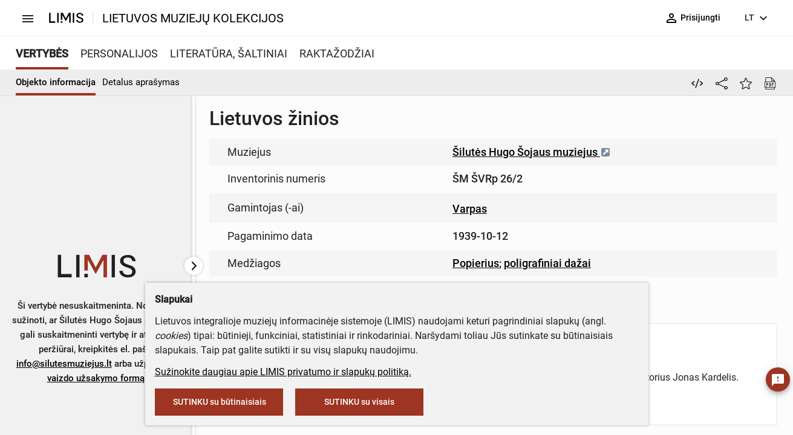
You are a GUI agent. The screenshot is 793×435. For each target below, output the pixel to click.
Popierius (475, 263)
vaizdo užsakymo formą (96, 378)
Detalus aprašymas (141, 82)
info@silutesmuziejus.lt (64, 363)
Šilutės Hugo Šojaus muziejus (531, 152)
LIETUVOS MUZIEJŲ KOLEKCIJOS (193, 18)
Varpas (469, 208)
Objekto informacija (56, 82)
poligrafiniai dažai (547, 263)
